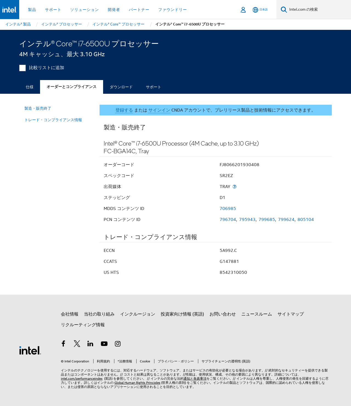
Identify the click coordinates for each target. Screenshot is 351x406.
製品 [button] (32, 9)
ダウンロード (121, 86)
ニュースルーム (256, 314)
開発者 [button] (114, 9)
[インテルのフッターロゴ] (30, 350)
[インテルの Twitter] (77, 345)
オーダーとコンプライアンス (72, 86)
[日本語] (260, 9)
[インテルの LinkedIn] (90, 345)
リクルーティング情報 (83, 325)
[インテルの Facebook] (63, 345)
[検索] (284, 9)
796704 (228, 219)
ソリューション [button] (84, 9)
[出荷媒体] (234, 186)
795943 (247, 219)
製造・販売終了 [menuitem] (37, 108)
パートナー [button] (139, 9)
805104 (306, 219)
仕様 (29, 86)
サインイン (159, 110)
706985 (228, 208)
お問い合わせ (223, 314)
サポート (153, 86)
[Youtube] (104, 345)
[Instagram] (117, 345)
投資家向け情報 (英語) (182, 314)
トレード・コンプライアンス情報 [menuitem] (53, 119)
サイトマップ (291, 314)
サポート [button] (53, 9)
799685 (267, 219)
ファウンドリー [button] (172, 9)
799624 (286, 219)
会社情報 (69, 314)
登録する (124, 110)
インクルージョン (137, 314)
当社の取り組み (99, 314)
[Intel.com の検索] (319, 9)
